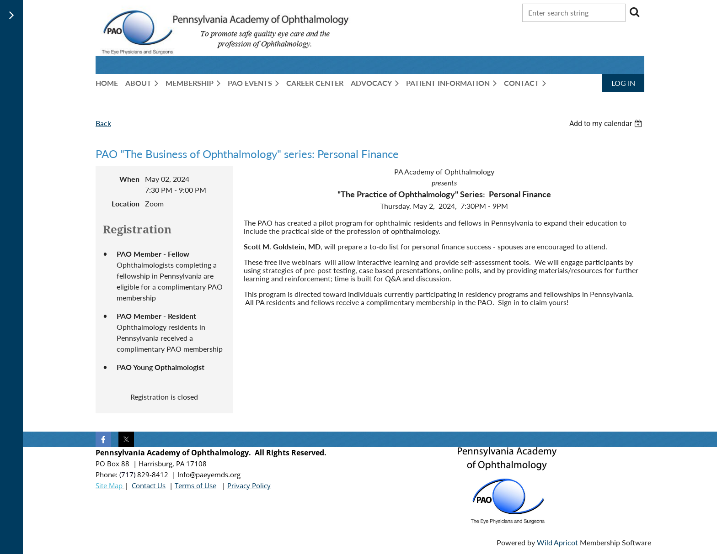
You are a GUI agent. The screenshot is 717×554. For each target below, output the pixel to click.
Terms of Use (195, 485)
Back (103, 123)
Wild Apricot (557, 542)
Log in (623, 83)
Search (634, 12)
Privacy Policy (249, 485)
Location (125, 203)
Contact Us (149, 485)
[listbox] (606, 123)
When (129, 178)
